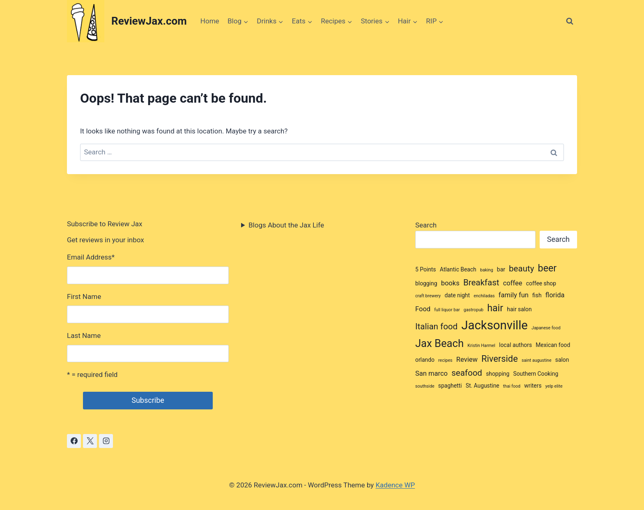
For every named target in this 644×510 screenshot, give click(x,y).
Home (209, 21)
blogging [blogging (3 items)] (426, 283)
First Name (84, 296)
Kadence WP (395, 485)
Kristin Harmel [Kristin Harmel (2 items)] (481, 345)
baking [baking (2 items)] (486, 270)
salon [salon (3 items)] (562, 359)
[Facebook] (74, 441)
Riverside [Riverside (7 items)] (499, 359)
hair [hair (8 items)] (495, 308)
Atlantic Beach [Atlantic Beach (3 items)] (458, 269)
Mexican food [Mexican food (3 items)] (553, 345)
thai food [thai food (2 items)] (511, 386)
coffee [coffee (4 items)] (512, 283)
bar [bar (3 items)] (501, 269)
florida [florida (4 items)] (555, 295)
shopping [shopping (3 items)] (497, 373)
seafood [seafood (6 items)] (466, 373)
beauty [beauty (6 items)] (521, 268)
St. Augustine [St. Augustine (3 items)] (482, 385)
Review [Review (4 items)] (467, 359)
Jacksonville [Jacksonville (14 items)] (494, 325)
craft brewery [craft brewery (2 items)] (428, 296)
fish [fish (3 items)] (536, 295)
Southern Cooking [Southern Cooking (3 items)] (535, 373)
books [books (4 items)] (450, 283)
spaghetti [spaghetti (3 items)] (450, 385)
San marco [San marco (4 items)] (431, 373)
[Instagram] (106, 441)
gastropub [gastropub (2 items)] (473, 309)
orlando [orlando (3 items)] (425, 359)
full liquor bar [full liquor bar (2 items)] (447, 309)
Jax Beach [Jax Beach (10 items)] (439, 343)
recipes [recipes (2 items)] (445, 360)
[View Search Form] (569, 21)
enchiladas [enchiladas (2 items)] (484, 296)
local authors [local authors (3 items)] (515, 345)
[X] (90, 441)
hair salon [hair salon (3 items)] (519, 309)
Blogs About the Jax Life (286, 225)
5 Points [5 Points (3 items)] (425, 269)
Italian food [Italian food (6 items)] (436, 326)
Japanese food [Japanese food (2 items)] (546, 328)
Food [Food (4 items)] (422, 309)
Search (426, 225)
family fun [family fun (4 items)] (514, 295)
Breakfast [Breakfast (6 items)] (481, 282)
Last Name (84, 335)
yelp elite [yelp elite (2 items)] (554, 386)
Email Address (91, 257)
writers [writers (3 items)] (532, 385)
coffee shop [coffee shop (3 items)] (541, 283)
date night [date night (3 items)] (457, 295)
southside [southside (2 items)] (425, 386)
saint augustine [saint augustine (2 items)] (537, 360)
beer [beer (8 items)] (547, 268)
